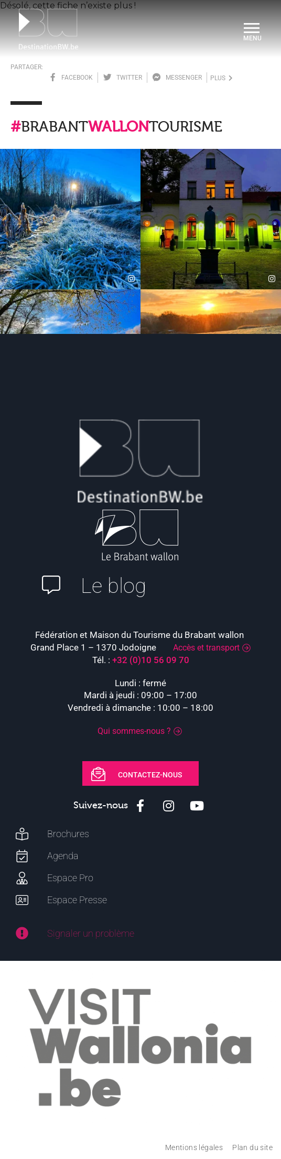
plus (221, 78)
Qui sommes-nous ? (134, 731)
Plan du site (252, 1147)
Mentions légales (194, 1147)
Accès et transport (206, 648)
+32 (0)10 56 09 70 (150, 660)
